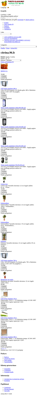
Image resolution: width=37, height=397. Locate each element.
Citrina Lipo (4, 184)
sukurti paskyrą (29, 19)
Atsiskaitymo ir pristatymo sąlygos (14, 379)
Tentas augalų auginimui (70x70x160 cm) (12, 165)
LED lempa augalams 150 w (9, 298)
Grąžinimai (7, 370)
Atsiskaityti (7, 29)
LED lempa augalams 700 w (9, 260)
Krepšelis (7, 27)
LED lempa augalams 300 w (9, 337)
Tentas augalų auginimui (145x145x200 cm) (13, 146)
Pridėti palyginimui (6, 79)
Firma (7, 48)
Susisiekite (7, 369)
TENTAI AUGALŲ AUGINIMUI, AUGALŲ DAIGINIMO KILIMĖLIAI (17, 41)
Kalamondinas (5, 203)
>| (5, 348)
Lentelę (12, 57)
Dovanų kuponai (9, 389)
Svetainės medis (8, 372)
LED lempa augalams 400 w (9, 88)
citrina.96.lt (14, 48)
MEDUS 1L (4, 71)
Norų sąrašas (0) (9, 24)
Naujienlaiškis (8, 362)
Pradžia (6, 22)
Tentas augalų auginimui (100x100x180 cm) (13, 107)
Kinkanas (3, 241)
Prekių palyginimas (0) (7, 62)
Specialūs (7, 391)
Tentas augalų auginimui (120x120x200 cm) (13, 127)
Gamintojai (7, 387)
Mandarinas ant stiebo (7, 279)
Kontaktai (7, 380)
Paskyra (6, 26)
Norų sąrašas (8, 360)
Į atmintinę (4, 78)
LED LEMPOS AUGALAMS (12, 37)
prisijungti (21, 19)
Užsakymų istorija (9, 358)
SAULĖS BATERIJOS (10, 38)
